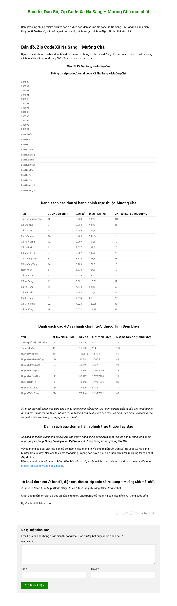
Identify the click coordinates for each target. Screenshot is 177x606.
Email (94, 569)
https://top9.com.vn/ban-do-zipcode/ (42, 465)
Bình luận (27, 541)
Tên (24, 569)
